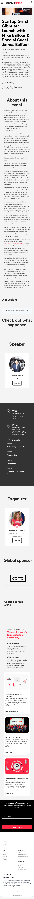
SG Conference (22, 853)
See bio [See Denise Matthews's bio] (17, 540)
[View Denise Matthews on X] (17, 527)
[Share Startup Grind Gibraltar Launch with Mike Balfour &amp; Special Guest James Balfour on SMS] (20, 87)
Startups (5, 856)
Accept (17, 889)
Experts (4, 854)
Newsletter (21, 864)
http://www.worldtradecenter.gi (14, 244)
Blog (19, 865)
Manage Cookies (17, 895)
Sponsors (5, 858)
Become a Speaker (23, 856)
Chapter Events (22, 854)
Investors (5, 853)
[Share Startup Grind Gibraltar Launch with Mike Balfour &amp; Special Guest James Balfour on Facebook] (3, 87)
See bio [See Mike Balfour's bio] (17, 383)
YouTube (20, 867)
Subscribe (16, 827)
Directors (5, 859)
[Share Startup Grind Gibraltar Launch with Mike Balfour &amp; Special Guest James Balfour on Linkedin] (11, 87)
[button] (32, 2)
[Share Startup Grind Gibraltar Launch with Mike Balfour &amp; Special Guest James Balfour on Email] (15, 87)
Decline (17, 892)
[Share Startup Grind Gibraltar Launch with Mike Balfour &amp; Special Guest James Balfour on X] (7, 87)
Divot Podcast (22, 869)
